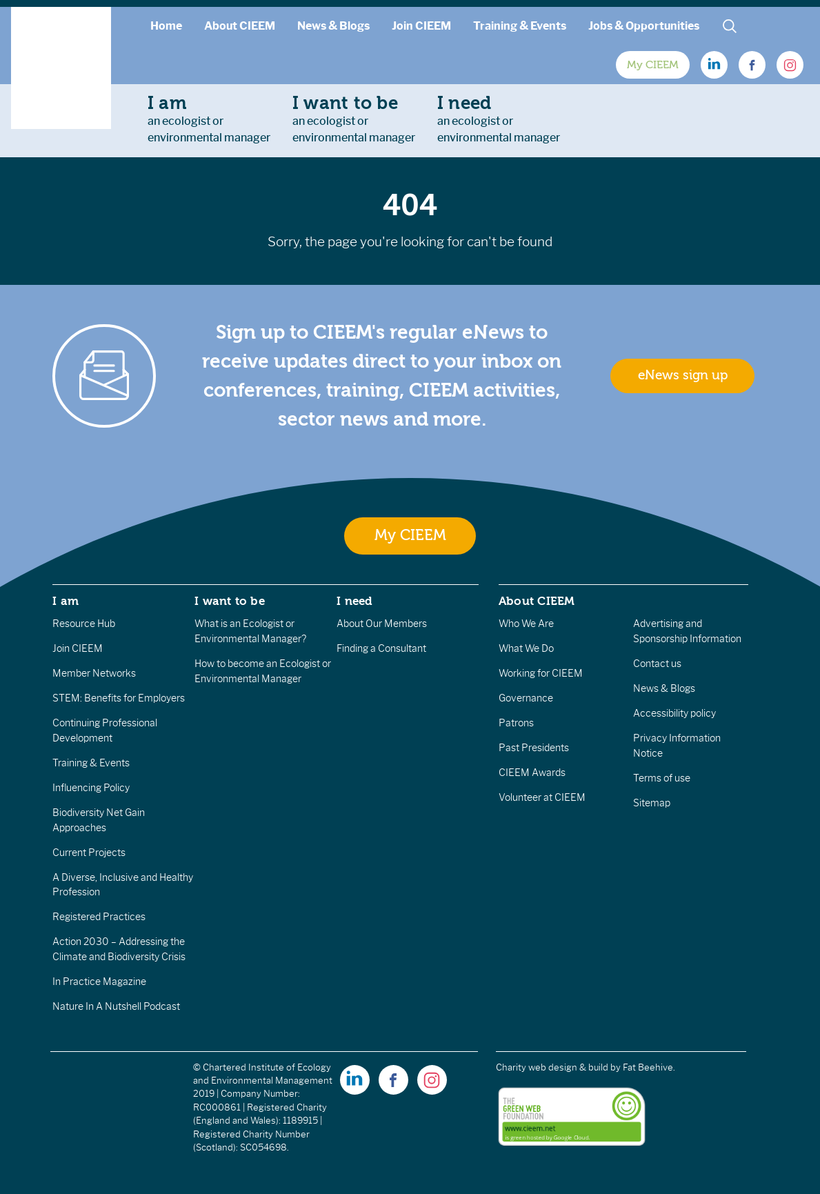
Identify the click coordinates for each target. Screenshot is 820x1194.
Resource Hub (83, 623)
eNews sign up (683, 375)
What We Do (526, 648)
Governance (526, 698)
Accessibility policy (674, 713)
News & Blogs (333, 25)
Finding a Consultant (381, 648)
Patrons (516, 723)
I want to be (229, 601)
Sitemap (651, 803)
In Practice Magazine (99, 981)
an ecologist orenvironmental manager (209, 118)
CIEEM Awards (532, 772)
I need (354, 601)
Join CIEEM (421, 25)
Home (166, 25)
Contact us (657, 663)
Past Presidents (534, 748)
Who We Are (526, 623)
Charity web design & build (552, 1067)
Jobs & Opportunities (643, 25)
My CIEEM (653, 65)
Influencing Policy (91, 788)
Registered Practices (99, 917)
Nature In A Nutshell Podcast (116, 1006)
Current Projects (89, 852)
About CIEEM (239, 25)
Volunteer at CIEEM (542, 797)
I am (65, 601)
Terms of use (661, 778)
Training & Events (519, 25)
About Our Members (382, 623)
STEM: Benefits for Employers (118, 698)
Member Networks (94, 673)
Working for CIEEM (541, 673)
